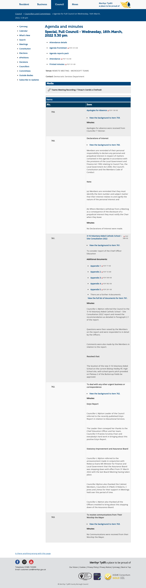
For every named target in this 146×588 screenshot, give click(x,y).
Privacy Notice (105, 569)
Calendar (23, 31)
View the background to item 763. (104, 525)
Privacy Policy (92, 569)
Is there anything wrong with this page (33, 555)
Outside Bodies (26, 75)
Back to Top (126, 569)
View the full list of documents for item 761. (108, 299)
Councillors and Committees (38, 13)
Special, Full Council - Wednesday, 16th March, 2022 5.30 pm (83, 34)
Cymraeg (23, 26)
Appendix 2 (100, 272)
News (75, 4)
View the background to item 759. (104, 118)
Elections (23, 53)
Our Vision (73, 569)
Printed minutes (63, 64)
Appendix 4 (101, 284)
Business (42, 4)
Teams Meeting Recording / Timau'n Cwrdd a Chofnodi (76, 90)
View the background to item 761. (104, 246)
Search (22, 39)
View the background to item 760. (104, 145)
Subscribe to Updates (29, 80)
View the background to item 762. (104, 394)
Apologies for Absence (102, 110)
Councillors (24, 66)
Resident (24, 4)
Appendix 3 (101, 278)
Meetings (23, 44)
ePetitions (24, 57)
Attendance (60, 59)
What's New (24, 35)
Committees (25, 71)
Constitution (25, 48)
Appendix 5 (101, 289)
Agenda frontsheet (64, 48)
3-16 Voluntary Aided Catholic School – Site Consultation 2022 (108, 238)
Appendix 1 (100, 266)
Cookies (82, 569)
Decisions (23, 62)
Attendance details (58, 42)
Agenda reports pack (59, 53)
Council (59, 4)
